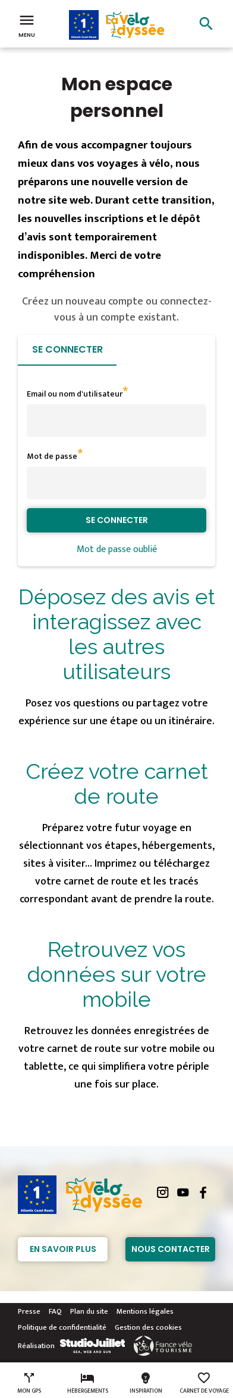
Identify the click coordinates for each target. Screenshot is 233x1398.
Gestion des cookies (148, 1327)
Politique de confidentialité (62, 1327)
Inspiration (146, 1383)
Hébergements (87, 1383)
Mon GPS (29, 1383)
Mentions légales (145, 1311)
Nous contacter (170, 1249)
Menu (27, 25)
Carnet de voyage (204, 1383)
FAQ (55, 1311)
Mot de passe (52, 456)
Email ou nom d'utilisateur (74, 394)
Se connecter (67, 349)
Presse (29, 1311)
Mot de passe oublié (117, 549)
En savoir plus (63, 1249)
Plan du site (89, 1311)
